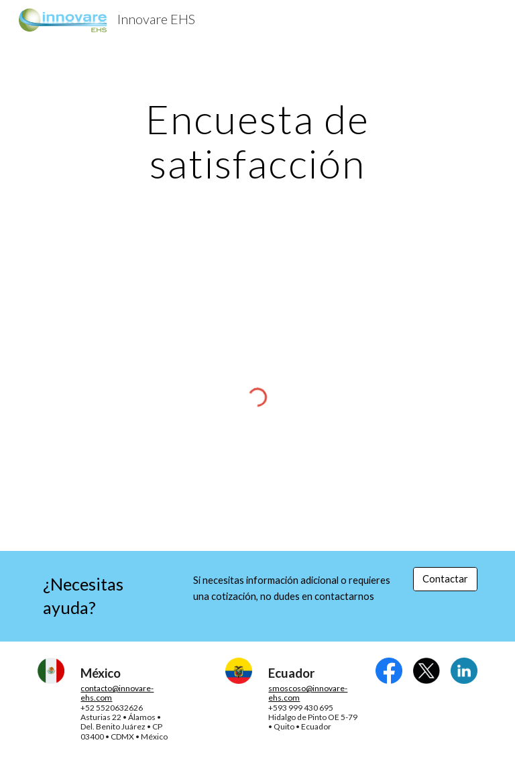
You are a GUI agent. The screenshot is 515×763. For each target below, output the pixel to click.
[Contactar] (445, 579)
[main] (257, 141)
